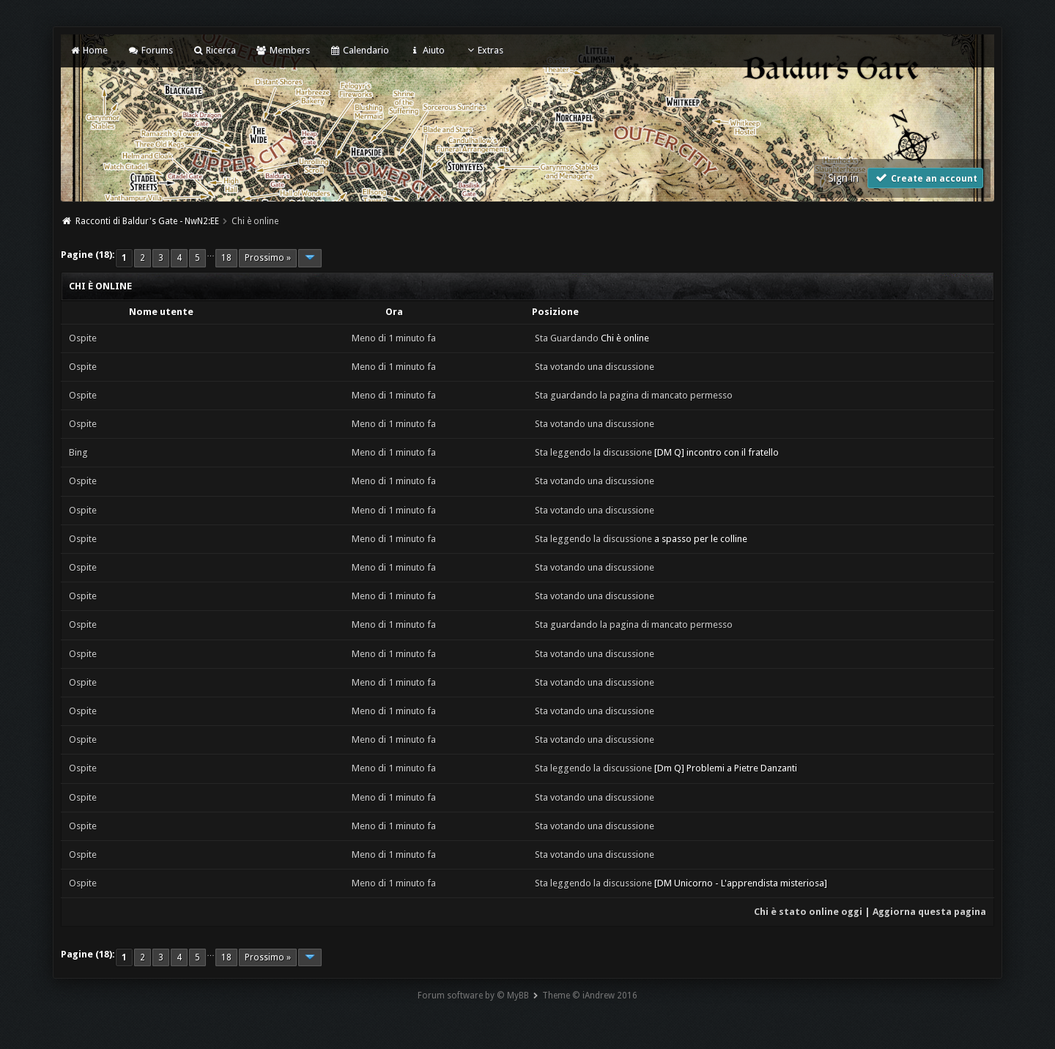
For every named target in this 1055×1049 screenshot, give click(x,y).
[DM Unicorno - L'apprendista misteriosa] (740, 883)
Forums (149, 50)
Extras (483, 50)
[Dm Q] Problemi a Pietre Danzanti (725, 768)
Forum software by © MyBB (473, 995)
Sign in (843, 178)
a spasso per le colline (700, 538)
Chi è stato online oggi (808, 911)
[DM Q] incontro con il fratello (716, 452)
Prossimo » (268, 258)
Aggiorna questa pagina (929, 911)
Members (282, 50)
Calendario (359, 50)
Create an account (925, 177)
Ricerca (214, 50)
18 (226, 258)
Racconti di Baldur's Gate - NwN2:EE (147, 221)
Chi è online (625, 338)
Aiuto (426, 50)
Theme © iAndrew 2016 (589, 995)
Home (89, 50)
